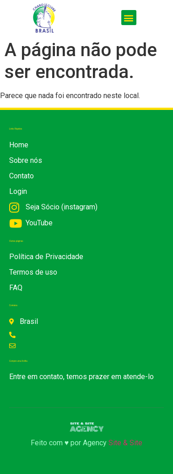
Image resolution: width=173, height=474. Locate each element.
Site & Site (125, 442)
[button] (128, 17)
